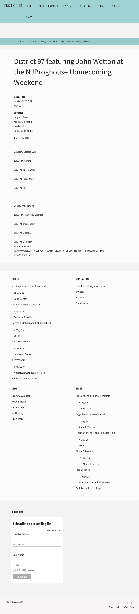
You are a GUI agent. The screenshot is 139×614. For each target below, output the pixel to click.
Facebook (81, 297)
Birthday (17, 565)
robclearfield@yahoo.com (90, 286)
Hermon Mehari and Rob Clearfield (31, 323)
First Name (18, 544)
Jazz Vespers (18, 359)
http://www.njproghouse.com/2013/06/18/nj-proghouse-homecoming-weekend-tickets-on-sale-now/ (59, 250)
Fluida (120, 607)
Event (22, 41)
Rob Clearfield (12, 5)
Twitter (80, 291)
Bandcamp (82, 303)
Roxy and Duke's (21, 117)
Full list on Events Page (24, 378)
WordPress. (129, 607)
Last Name (18, 555)
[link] (39, 17)
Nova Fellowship (20, 341)
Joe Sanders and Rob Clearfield (28, 286)
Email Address (21, 534)
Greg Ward (17, 418)
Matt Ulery (17, 413)
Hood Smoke (18, 401)
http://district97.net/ (23, 255)
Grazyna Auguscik (21, 395)
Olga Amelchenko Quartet (26, 304)
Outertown (17, 407)
